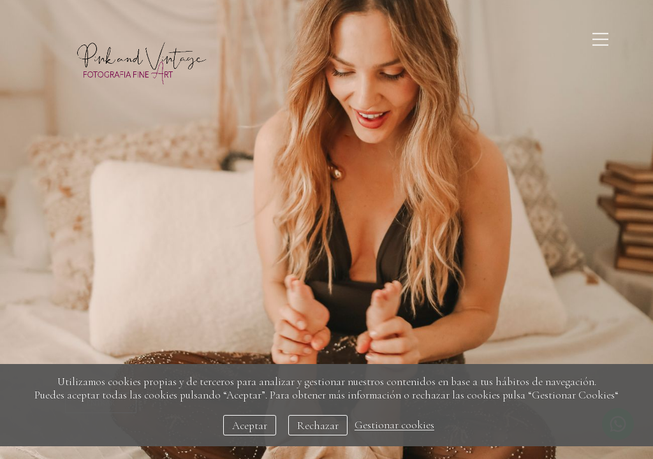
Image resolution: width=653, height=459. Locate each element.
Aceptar (249, 425)
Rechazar (318, 425)
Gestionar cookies (394, 425)
